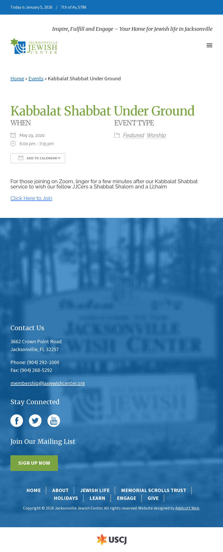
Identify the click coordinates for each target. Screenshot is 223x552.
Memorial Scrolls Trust (153, 490)
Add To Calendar (38, 158)
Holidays (66, 498)
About (60, 490)
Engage (126, 498)
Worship (156, 135)
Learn (97, 498)
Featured (133, 135)
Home (17, 78)
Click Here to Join (31, 198)
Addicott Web (187, 508)
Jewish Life (95, 490)
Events (35, 78)
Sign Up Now (34, 463)
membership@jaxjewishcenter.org (47, 383)
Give (153, 498)
